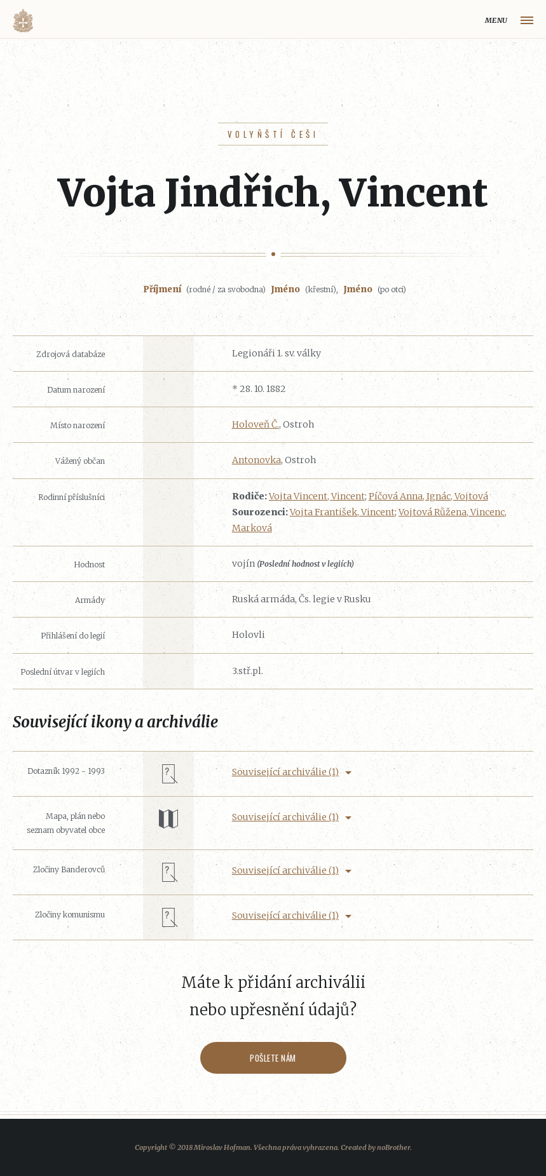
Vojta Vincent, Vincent (317, 496)
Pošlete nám (273, 1057)
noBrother (393, 1147)
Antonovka (256, 460)
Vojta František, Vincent (342, 512)
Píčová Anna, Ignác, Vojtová (428, 496)
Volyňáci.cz (23, 21)
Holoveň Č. (255, 424)
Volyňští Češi (273, 134)
